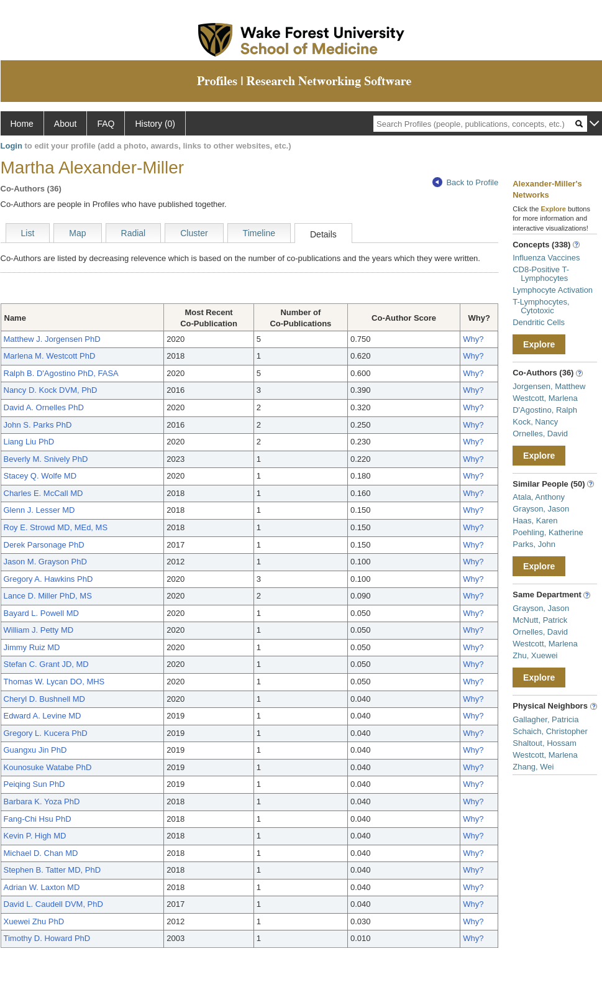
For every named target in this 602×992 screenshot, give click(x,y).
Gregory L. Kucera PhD (46, 733)
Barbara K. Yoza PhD (42, 801)
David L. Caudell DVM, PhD (53, 904)
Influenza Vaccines (546, 257)
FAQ (105, 124)
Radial (133, 233)
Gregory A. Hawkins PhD (48, 579)
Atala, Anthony (539, 497)
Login (11, 145)
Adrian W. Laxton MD (42, 887)
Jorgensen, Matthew (549, 386)
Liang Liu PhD (29, 441)
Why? (473, 339)
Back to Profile (465, 182)
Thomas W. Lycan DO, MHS (54, 681)
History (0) (155, 124)
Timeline (259, 233)
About (65, 124)
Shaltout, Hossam (545, 743)
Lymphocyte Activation (553, 290)
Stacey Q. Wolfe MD (40, 475)
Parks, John (534, 544)
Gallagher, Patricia (545, 719)
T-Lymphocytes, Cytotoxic (541, 306)
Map (77, 233)
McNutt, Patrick (540, 620)
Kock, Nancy (535, 421)
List (28, 233)
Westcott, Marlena (545, 398)
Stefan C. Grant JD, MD (46, 664)
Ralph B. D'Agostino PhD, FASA (61, 373)
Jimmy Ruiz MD (32, 647)
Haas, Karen (535, 520)
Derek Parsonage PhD (44, 544)
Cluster (194, 233)
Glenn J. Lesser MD (39, 510)
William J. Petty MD (39, 630)
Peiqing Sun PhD (34, 784)
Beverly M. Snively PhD (46, 459)
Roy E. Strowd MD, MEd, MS (56, 527)
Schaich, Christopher (550, 731)
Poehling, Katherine (548, 532)
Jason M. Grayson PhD (45, 561)
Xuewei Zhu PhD (34, 921)
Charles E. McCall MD (43, 493)
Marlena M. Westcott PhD (50, 356)
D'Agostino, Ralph (545, 410)
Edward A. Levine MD (42, 715)
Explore (539, 344)
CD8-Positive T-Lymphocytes (541, 274)
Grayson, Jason (541, 508)
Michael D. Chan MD (41, 853)
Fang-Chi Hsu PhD (37, 819)
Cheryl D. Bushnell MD (45, 699)
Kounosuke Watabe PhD (48, 767)
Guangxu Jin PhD (35, 750)
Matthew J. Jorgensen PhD (52, 339)
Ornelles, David (540, 433)
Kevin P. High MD (35, 835)
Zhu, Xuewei (535, 655)
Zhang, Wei (533, 766)
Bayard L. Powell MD (41, 613)
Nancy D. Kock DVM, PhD (51, 390)
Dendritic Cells (539, 322)
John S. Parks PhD (38, 424)
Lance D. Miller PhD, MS (48, 595)
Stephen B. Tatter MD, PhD (52, 870)
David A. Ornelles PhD (44, 407)
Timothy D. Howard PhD (47, 938)
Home (22, 124)
